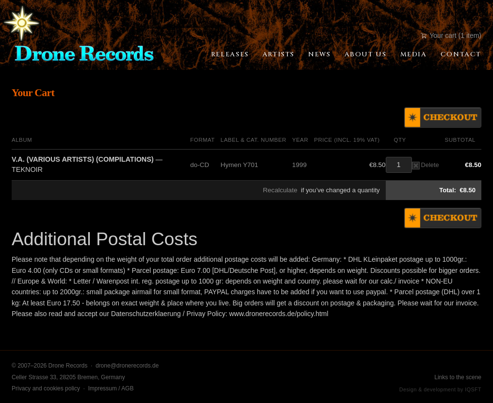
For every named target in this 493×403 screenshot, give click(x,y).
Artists (279, 54)
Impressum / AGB (110, 388)
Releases (230, 54)
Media (413, 54)
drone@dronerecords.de (127, 365)
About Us (366, 54)
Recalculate (280, 190)
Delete (425, 164)
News (319, 54)
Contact (461, 54)
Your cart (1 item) (451, 35)
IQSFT (473, 389)
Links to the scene (457, 377)
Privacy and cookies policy (46, 388)
